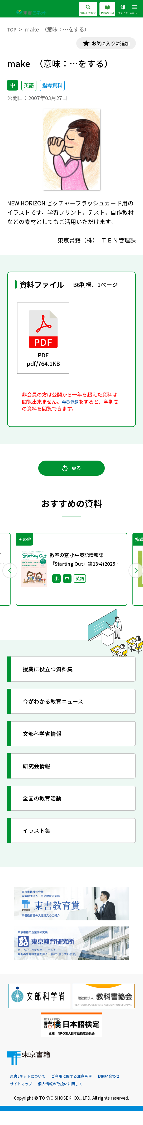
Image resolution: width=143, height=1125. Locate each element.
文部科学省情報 (48, 745)
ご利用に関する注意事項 (79, 1090)
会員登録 (72, 403)
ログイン (117, 9)
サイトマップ (53, 1097)
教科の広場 (98, 9)
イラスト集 (41, 842)
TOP (12, 29)
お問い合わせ (22, 1097)
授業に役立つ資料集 (54, 680)
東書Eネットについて (30, 1090)
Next (133, 579)
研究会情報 (41, 777)
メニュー (132, 9)
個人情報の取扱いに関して (97, 1097)
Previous (10, 579)
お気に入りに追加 (105, 44)
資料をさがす (74, 9)
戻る (71, 475)
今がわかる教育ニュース (60, 713)
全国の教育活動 (48, 809)
